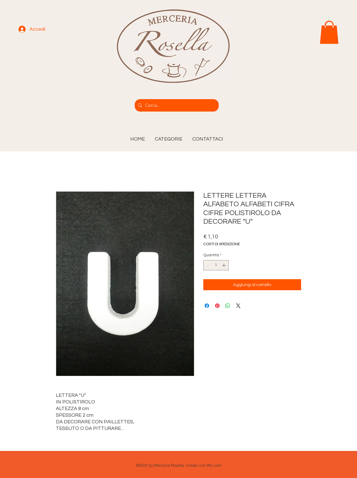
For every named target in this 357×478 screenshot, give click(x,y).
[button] (168, 136)
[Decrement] (207, 265)
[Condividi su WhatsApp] (228, 305)
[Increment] (224, 265)
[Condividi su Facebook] (207, 305)
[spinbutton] (216, 265)
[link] (329, 32)
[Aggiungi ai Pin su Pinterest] (217, 305)
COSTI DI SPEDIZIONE (221, 244)
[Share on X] (238, 305)
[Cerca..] (176, 105)
